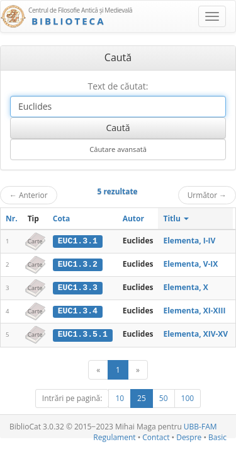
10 (119, 397)
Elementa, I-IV (189, 240)
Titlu (176, 218)
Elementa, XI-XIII (194, 310)
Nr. (12, 218)
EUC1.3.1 (78, 241)
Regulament (114, 436)
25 (141, 397)
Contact (155, 436)
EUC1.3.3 (78, 287)
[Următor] (138, 368)
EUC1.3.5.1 (83, 333)
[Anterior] (98, 368)
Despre (188, 436)
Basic (217, 436)
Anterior (28, 195)
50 (163, 397)
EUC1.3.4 (78, 310)
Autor (133, 218)
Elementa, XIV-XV (195, 333)
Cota (61, 218)
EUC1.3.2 (78, 264)
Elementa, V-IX (190, 264)
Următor (207, 195)
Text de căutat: (117, 86)
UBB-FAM (200, 425)
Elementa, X (185, 286)
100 (187, 397)
